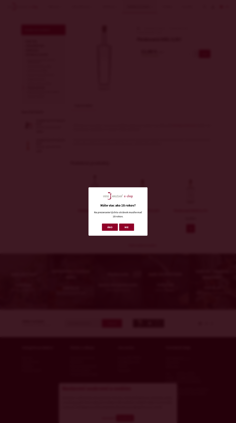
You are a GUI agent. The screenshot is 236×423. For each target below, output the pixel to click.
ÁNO (109, 227)
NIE (127, 227)
